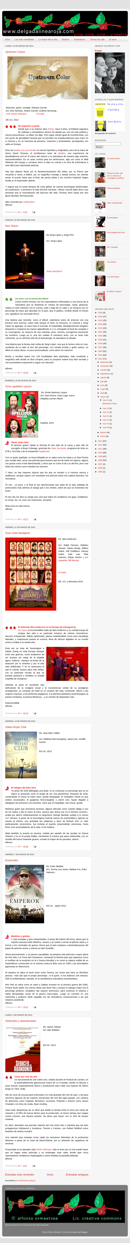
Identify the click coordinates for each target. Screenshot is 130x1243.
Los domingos (113, 277)
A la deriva (111, 262)
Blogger (84, 1232)
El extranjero (112, 218)
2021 (100, 332)
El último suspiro (114, 291)
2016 (100, 351)
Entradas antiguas (77, 1174)
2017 (100, 347)
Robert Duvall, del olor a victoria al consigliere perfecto (115, 175)
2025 (100, 316)
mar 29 (106, 408)
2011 (100, 449)
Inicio (7, 39)
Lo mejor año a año (48, 39)
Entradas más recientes (19, 1174)
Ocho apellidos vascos (18, 386)
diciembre (104, 362)
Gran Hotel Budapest (17, 533)
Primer (51, 129)
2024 (100, 320)
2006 (100, 468)
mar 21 (106, 416)
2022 (100, 328)
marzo (103, 397)
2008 (100, 460)
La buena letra (113, 158)
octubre (104, 370)
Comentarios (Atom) (26, 1180)
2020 (100, 336)
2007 (100, 464)
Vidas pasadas (113, 188)
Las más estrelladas (24, 39)
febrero (103, 432)
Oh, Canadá (112, 247)
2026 (100, 313)
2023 (100, 324)
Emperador (11, 860)
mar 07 (106, 424)
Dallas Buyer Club (15, 727)
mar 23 (106, 412)
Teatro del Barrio (54, 271)
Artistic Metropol (43, 1149)
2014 (100, 359)
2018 (100, 343)
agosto (103, 377)
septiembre (105, 374)
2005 (100, 472)
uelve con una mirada (25, 150)
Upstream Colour (15, 51)
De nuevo (22, 630)
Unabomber (28, 202)
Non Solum (11, 225)
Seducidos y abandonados (20, 1020)
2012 (100, 445)
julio (102, 381)
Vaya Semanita (58, 448)
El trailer (40, 114)
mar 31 (106, 400)
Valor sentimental (114, 203)
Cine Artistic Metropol (15, 114)
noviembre (105, 366)
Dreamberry (79, 39)
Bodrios (65, 39)
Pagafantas (44, 451)
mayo (103, 389)
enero (103, 436)
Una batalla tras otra (116, 232)
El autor (113, 39)
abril (102, 393)
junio (102, 385)
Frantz (98, 51)
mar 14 (106, 420)
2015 (100, 355)
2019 (100, 340)
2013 (100, 441)
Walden (61, 153)
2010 (100, 452)
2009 (100, 456)
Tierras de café (97, 39)
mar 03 (106, 427)
